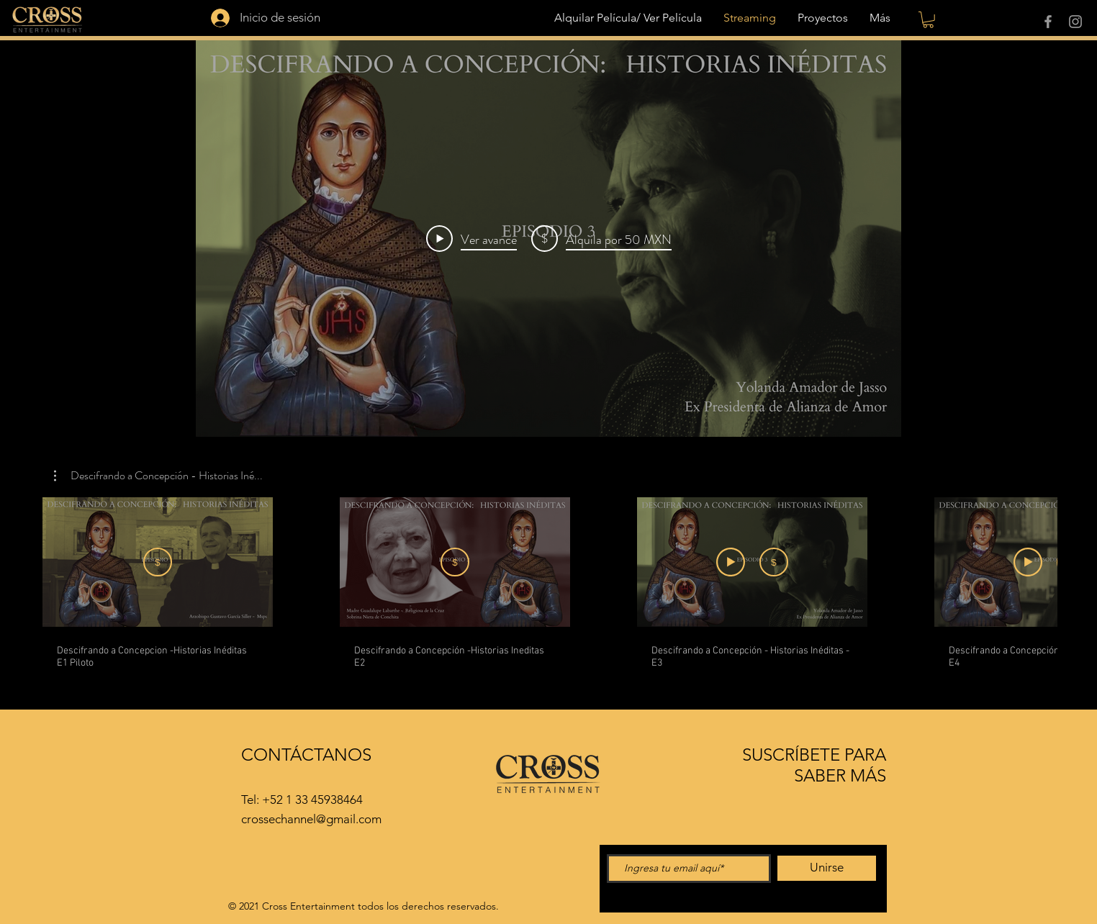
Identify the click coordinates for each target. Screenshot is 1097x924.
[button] (928, 20)
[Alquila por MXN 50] (455, 562)
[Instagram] (1075, 21)
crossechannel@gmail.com (311, 819)
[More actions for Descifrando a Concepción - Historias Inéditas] (158, 475)
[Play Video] (471, 238)
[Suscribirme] (157, 562)
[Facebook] (1048, 21)
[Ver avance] (730, 562)
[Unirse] (826, 868)
